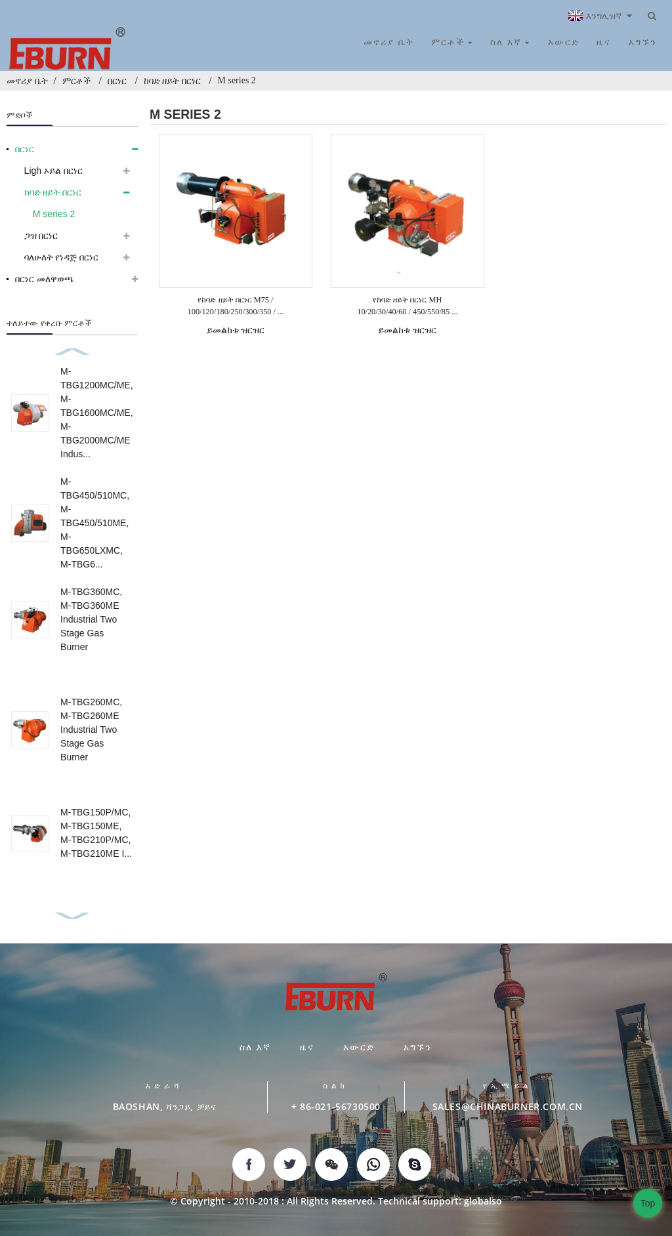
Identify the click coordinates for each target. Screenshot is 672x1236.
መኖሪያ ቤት (27, 81)
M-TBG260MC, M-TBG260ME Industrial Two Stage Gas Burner (91, 729)
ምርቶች (76, 81)
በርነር (117, 81)
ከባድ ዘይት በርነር (172, 81)
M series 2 (237, 80)
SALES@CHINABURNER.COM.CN (507, 1106)
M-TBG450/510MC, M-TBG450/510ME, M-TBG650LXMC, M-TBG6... (94, 522)
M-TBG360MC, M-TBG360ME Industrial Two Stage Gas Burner (91, 619)
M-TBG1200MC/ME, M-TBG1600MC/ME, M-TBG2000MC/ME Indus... (96, 412)
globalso (483, 1201)
